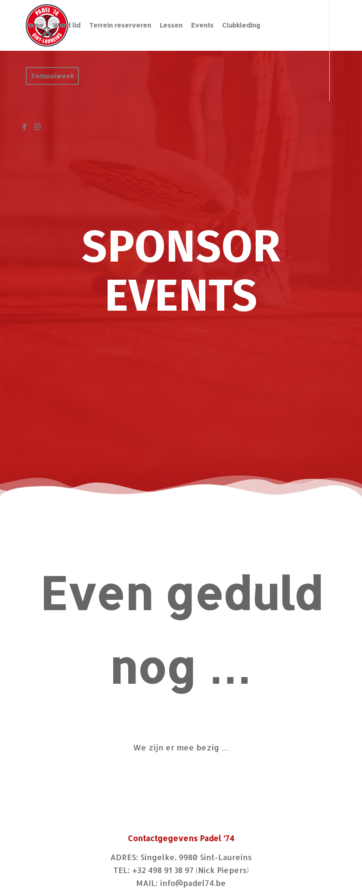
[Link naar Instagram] (37, 126)
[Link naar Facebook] (24, 126)
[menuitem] (35, 25)
